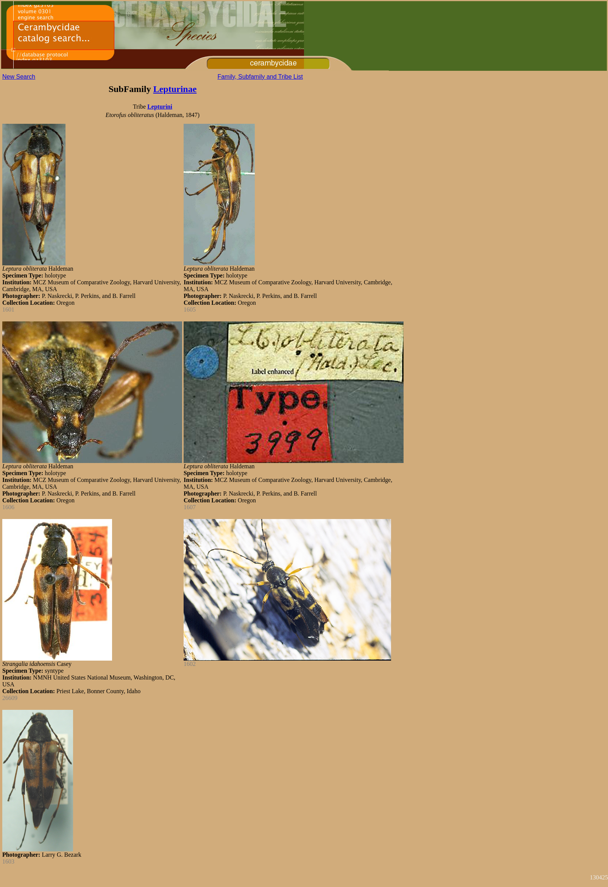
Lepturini (159, 106)
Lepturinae (175, 89)
